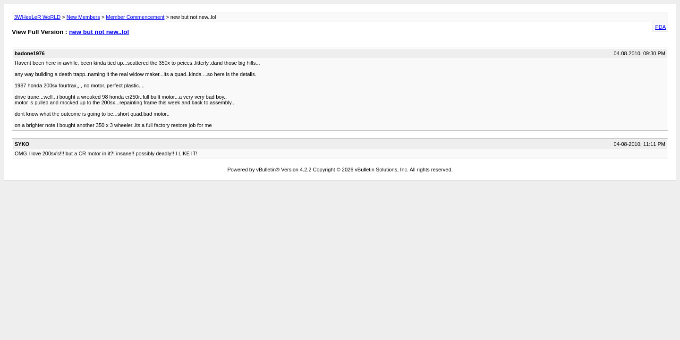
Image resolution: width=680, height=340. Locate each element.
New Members (83, 17)
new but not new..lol (99, 31)
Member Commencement (135, 17)
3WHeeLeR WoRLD (37, 17)
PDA (660, 27)
